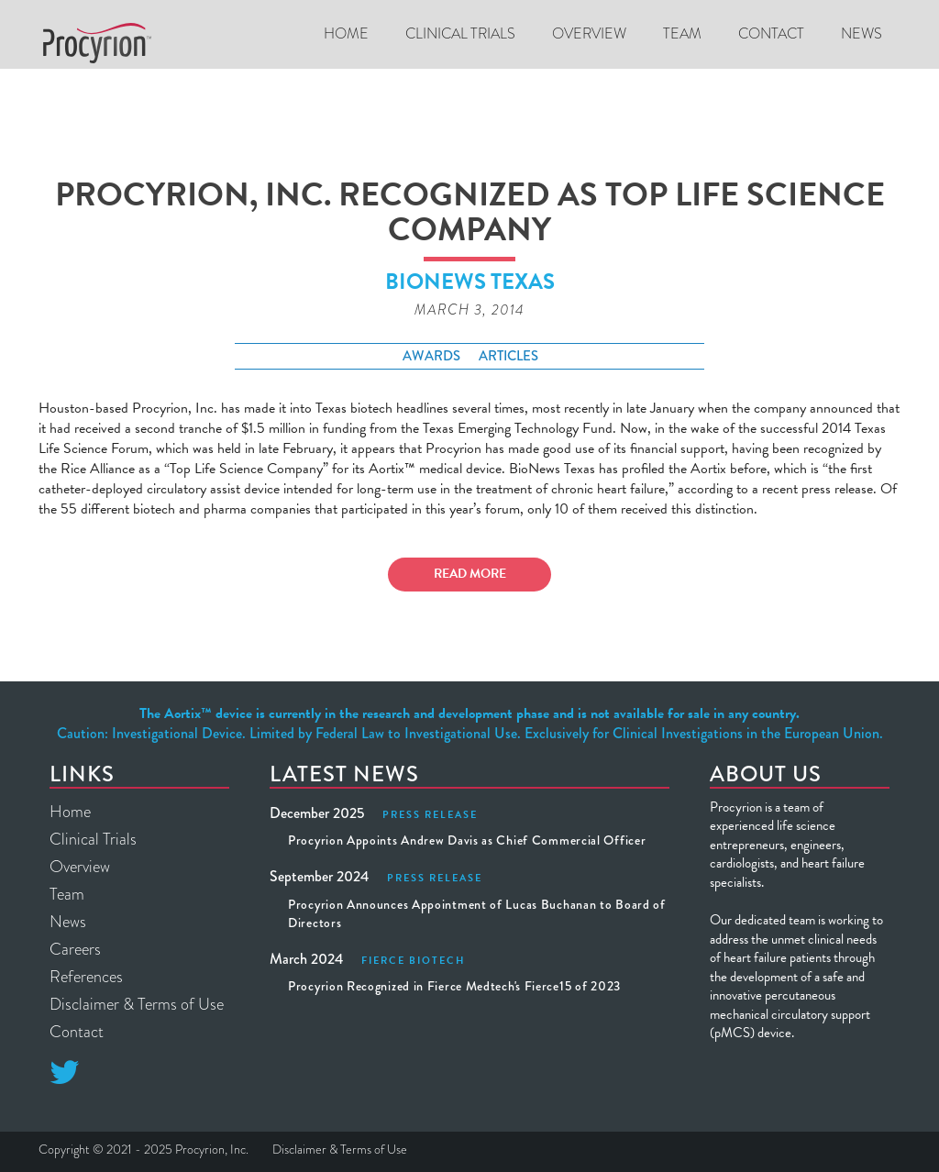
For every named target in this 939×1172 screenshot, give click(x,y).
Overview (589, 33)
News (861, 33)
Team (682, 33)
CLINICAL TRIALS (460, 33)
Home (346, 33)
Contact (771, 33)
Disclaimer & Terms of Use (137, 1004)
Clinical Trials (93, 839)
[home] (97, 43)
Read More (470, 573)
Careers (75, 949)
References (86, 977)
